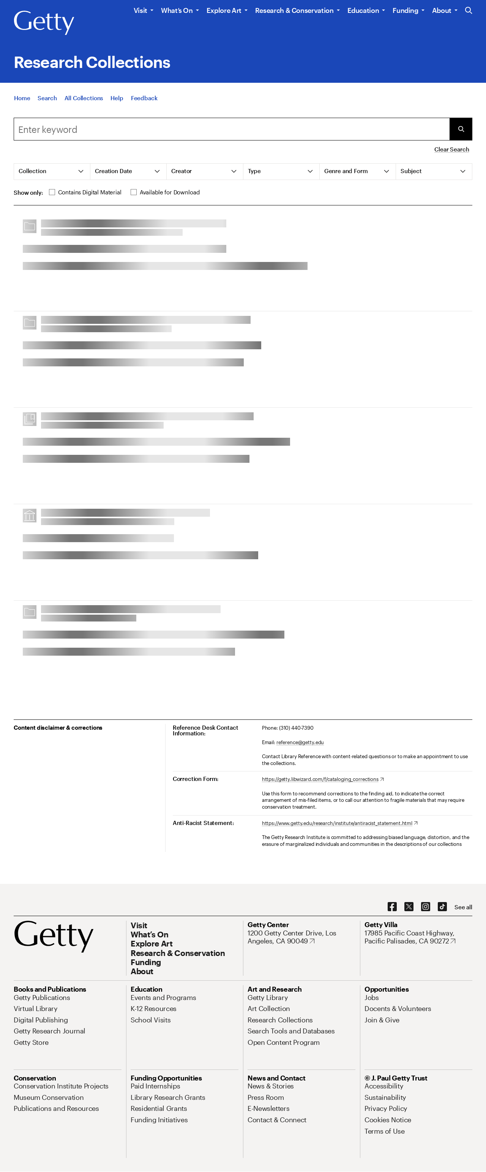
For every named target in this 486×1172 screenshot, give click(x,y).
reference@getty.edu (300, 742)
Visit (140, 10)
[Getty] (44, 23)
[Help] (116, 98)
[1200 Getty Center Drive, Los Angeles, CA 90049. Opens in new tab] (301, 937)
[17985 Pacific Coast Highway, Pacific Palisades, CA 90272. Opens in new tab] (418, 937)
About (441, 10)
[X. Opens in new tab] (408, 907)
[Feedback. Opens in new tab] (144, 98)
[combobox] (232, 129)
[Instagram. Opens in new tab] (425, 907)
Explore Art (224, 10)
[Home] (22, 98)
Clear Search (451, 149)
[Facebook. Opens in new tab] (392, 907)
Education (363, 10)
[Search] (47, 98)
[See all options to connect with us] (463, 907)
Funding (405, 10)
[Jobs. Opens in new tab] (371, 997)
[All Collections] (84, 98)
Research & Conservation (294, 10)
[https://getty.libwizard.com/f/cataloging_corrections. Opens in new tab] (323, 779)
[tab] (52, 172)
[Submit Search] (461, 129)
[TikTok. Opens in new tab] (442, 907)
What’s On (177, 10)
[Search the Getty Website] (468, 11)
